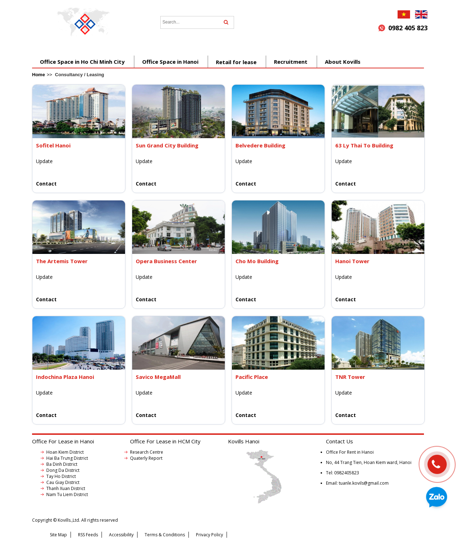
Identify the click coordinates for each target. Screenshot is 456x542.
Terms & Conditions (165, 535)
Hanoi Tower (352, 261)
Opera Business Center (166, 261)
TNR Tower (350, 376)
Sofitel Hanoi (53, 145)
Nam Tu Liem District (67, 494)
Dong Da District (62, 470)
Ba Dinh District (61, 464)
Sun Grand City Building (167, 145)
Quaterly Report (146, 458)
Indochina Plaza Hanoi (65, 376)
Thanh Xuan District (65, 488)
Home (38, 74)
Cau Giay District (62, 482)
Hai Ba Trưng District (67, 458)
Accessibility (121, 535)
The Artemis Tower (62, 261)
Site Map (58, 535)
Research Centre (146, 452)
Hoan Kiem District (65, 452)
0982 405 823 (408, 28)
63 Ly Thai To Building (364, 145)
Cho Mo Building (257, 261)
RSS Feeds (88, 535)
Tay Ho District (61, 476)
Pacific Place (251, 376)
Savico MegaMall (158, 376)
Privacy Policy (209, 535)
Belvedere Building (260, 145)
